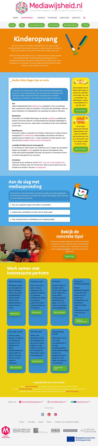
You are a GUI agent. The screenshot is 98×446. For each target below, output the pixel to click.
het (36, 167)
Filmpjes (52, 18)
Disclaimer (31, 422)
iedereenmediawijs (31, 386)
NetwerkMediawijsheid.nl (32, 402)
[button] (39, 82)
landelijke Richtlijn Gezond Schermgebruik (36, 140)
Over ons (64, 18)
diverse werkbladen (64, 249)
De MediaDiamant (28, 135)
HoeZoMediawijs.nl (57, 402)
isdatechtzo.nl (82, 402)
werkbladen (52, 118)
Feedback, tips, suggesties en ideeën (67, 422)
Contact (76, 18)
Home (15, 18)
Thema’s (41, 18)
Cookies (40, 422)
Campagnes (26, 18)
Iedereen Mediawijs (25, 389)
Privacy (49, 422)
